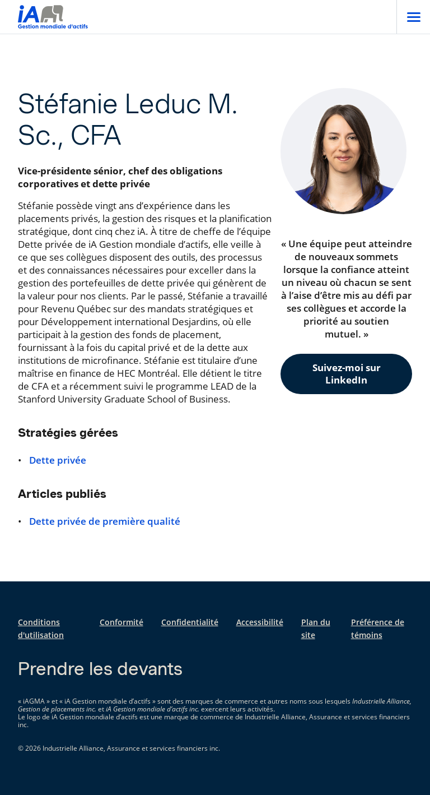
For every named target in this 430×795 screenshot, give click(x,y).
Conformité (121, 622)
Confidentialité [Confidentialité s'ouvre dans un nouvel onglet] (189, 622)
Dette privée (57, 460)
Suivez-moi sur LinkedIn (346, 373)
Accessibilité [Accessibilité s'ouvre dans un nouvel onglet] (259, 622)
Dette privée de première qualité (104, 521)
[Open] (413, 17)
